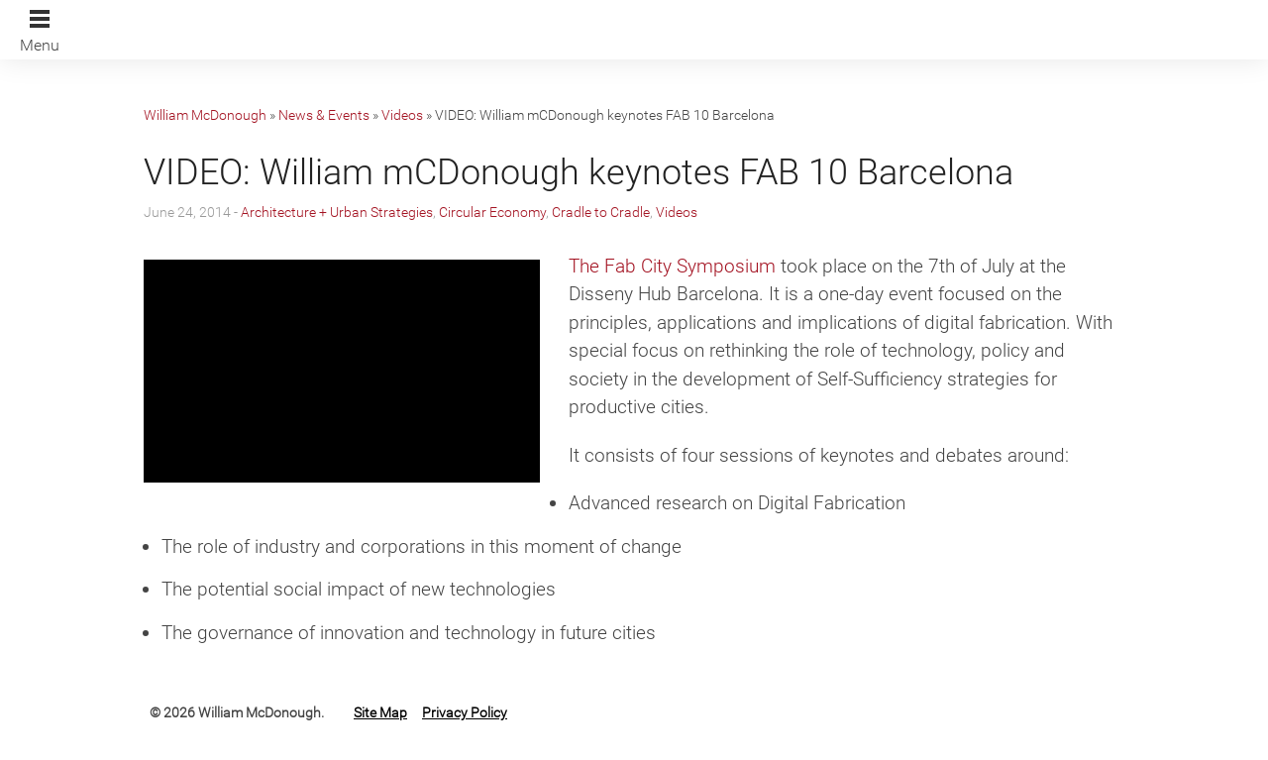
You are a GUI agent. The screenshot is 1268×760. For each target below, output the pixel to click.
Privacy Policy (464, 712)
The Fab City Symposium (672, 266)
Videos (402, 115)
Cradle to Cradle (601, 212)
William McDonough (205, 115)
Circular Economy (492, 212)
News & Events (324, 115)
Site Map (380, 712)
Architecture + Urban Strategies (337, 212)
